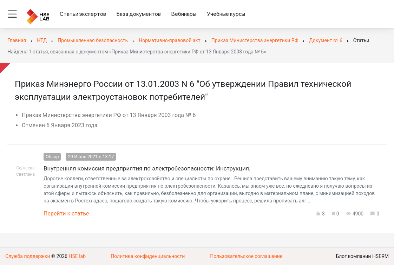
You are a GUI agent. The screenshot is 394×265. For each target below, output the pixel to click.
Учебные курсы (226, 14)
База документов (139, 14)
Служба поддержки (27, 256)
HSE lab (77, 256)
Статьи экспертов (83, 14)
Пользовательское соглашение (246, 256)
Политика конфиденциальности (148, 256)
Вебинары (183, 14)
